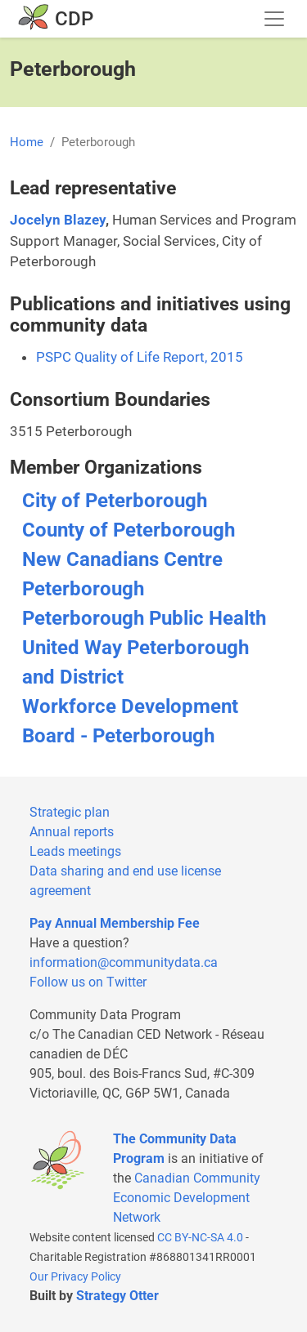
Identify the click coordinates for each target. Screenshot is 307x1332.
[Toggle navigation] (274, 18)
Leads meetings (75, 851)
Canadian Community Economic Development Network (186, 1197)
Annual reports (71, 832)
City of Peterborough (114, 500)
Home (26, 142)
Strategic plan (69, 812)
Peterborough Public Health (144, 618)
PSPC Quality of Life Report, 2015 (139, 357)
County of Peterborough (128, 530)
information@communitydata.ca (123, 962)
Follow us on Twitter (88, 982)
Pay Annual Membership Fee (114, 923)
